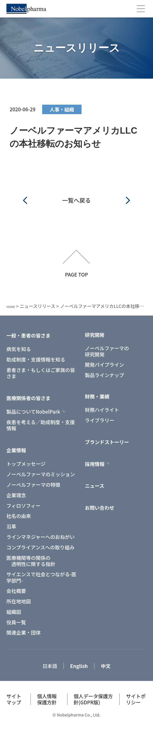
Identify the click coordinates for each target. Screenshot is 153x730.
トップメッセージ (25, 463)
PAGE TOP (76, 274)
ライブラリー (99, 420)
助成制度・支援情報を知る (35, 359)
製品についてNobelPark (33, 411)
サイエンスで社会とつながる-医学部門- (41, 577)
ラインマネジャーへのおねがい (40, 536)
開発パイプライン (104, 364)
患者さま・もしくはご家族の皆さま (40, 373)
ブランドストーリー (107, 441)
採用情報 (95, 463)
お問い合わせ (99, 507)
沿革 (11, 526)
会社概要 (16, 590)
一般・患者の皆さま (28, 335)
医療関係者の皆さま (28, 397)
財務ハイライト (102, 409)
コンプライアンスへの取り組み (40, 547)
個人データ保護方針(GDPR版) (93, 699)
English (79, 665)
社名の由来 (18, 515)
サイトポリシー (136, 699)
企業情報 (16, 449)
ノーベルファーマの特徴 (33, 484)
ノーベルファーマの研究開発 (107, 351)
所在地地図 (18, 601)
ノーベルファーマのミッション (40, 474)
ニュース (94, 485)
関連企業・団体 (23, 632)
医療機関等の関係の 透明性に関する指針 (30, 560)
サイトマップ (13, 699)
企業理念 (16, 494)
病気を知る (18, 348)
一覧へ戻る (76, 200)
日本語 (49, 665)
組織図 (13, 611)
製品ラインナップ (104, 375)
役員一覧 (16, 622)
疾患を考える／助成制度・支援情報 (40, 425)
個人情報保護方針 (47, 699)
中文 (106, 665)
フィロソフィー (23, 505)
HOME (12, 306)
